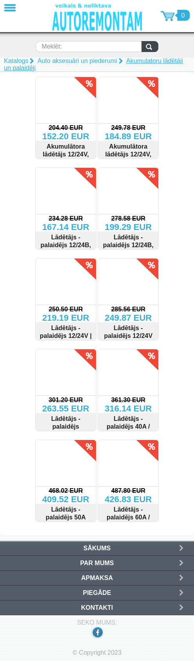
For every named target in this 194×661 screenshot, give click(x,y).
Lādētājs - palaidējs (65, 422)
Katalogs (16, 60)
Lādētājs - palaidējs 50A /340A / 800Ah (65, 517)
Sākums (97, 548)
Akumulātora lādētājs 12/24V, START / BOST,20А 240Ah (65, 158)
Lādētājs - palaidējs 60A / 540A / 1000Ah (128, 517)
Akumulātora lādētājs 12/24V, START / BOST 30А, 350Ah (128, 158)
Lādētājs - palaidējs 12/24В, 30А (128, 245)
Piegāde (97, 592)
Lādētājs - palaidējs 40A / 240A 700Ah (128, 426)
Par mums (97, 563)
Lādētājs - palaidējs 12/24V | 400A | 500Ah (66, 336)
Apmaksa (97, 578)
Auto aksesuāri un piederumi (77, 60)
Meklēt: (52, 46)
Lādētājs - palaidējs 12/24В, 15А (65, 245)
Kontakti (97, 607)
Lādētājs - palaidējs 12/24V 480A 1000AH (128, 336)
